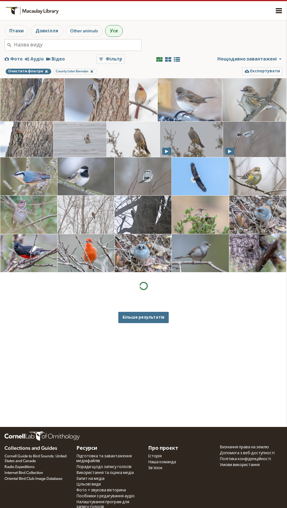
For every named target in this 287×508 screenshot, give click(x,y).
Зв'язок (155, 468)
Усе (114, 31)
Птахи (16, 31)
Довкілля (46, 31)
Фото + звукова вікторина (101, 490)
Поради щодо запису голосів (104, 467)
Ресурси (86, 448)
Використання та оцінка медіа (105, 473)
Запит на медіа (90, 479)
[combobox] (77, 45)
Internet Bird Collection (24, 473)
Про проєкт (163, 448)
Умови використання (240, 465)
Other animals (84, 31)
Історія (155, 456)
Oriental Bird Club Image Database (33, 479)
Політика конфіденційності (245, 459)
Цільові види (88, 484)
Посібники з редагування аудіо (105, 496)
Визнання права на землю (244, 447)
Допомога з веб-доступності (247, 453)
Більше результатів (143, 317)
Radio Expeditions (20, 467)
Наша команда (162, 462)
